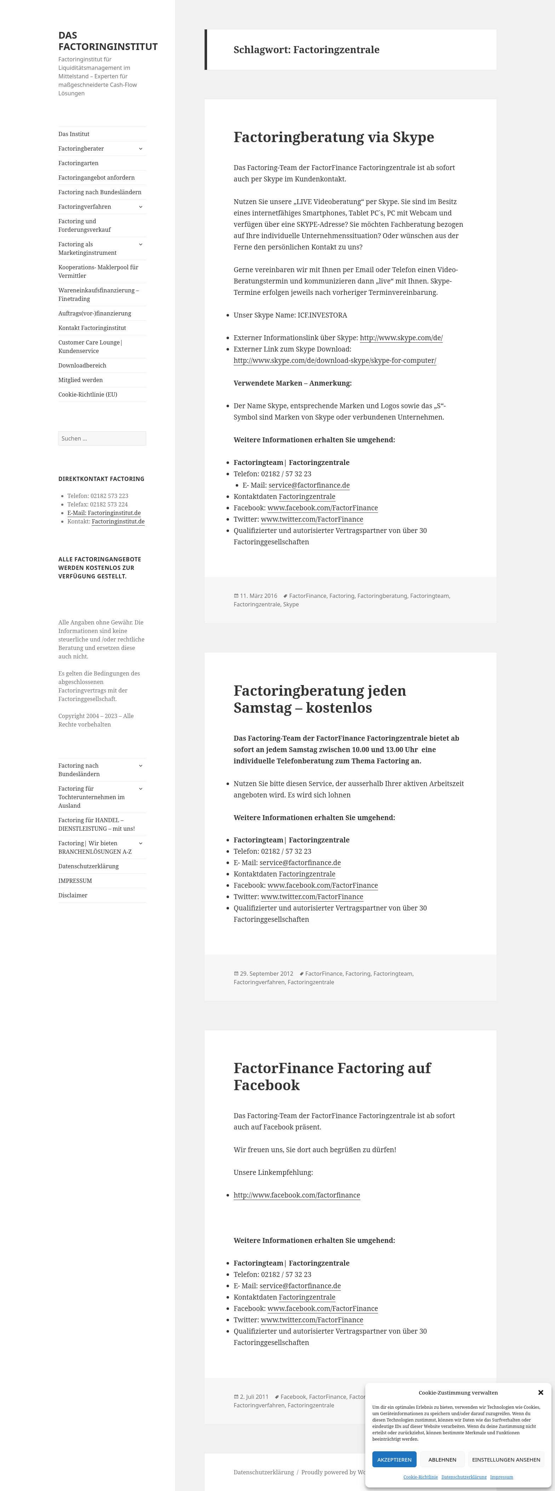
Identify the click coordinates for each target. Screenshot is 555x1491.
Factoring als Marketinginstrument (87, 248)
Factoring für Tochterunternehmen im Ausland (91, 797)
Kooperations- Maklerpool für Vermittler (98, 271)
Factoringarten (78, 163)
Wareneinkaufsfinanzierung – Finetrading (98, 294)
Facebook (293, 1397)
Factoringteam (429, 596)
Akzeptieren (394, 1459)
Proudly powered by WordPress (344, 1472)
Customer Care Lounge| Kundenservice (90, 346)
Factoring (342, 596)
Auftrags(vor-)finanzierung (94, 313)
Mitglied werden (80, 380)
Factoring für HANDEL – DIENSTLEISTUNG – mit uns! (96, 824)
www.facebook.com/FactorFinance (323, 507)
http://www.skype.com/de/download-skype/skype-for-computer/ (335, 360)
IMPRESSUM (75, 881)
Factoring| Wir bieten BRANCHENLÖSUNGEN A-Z (95, 847)
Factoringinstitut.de (118, 521)
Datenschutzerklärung (464, 1477)
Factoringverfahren (84, 207)
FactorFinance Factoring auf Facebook (332, 1076)
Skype (291, 604)
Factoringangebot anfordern (96, 177)
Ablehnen (443, 1459)
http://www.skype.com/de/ (401, 337)
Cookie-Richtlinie (421, 1477)
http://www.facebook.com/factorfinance (297, 1195)
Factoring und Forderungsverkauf (84, 225)
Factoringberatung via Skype (334, 136)
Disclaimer (72, 895)
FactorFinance (307, 596)
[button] (540, 1392)
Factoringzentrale (307, 496)
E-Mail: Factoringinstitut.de (104, 513)
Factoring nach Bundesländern (100, 192)
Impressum (501, 1477)
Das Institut (74, 134)
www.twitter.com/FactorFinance (312, 519)
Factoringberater (81, 148)
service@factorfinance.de (309, 485)
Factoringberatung (382, 596)
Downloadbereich (82, 365)
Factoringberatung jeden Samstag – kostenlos (320, 699)
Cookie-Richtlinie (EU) (87, 394)
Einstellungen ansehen (506, 1459)
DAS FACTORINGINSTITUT (108, 40)
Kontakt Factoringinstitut (92, 328)
